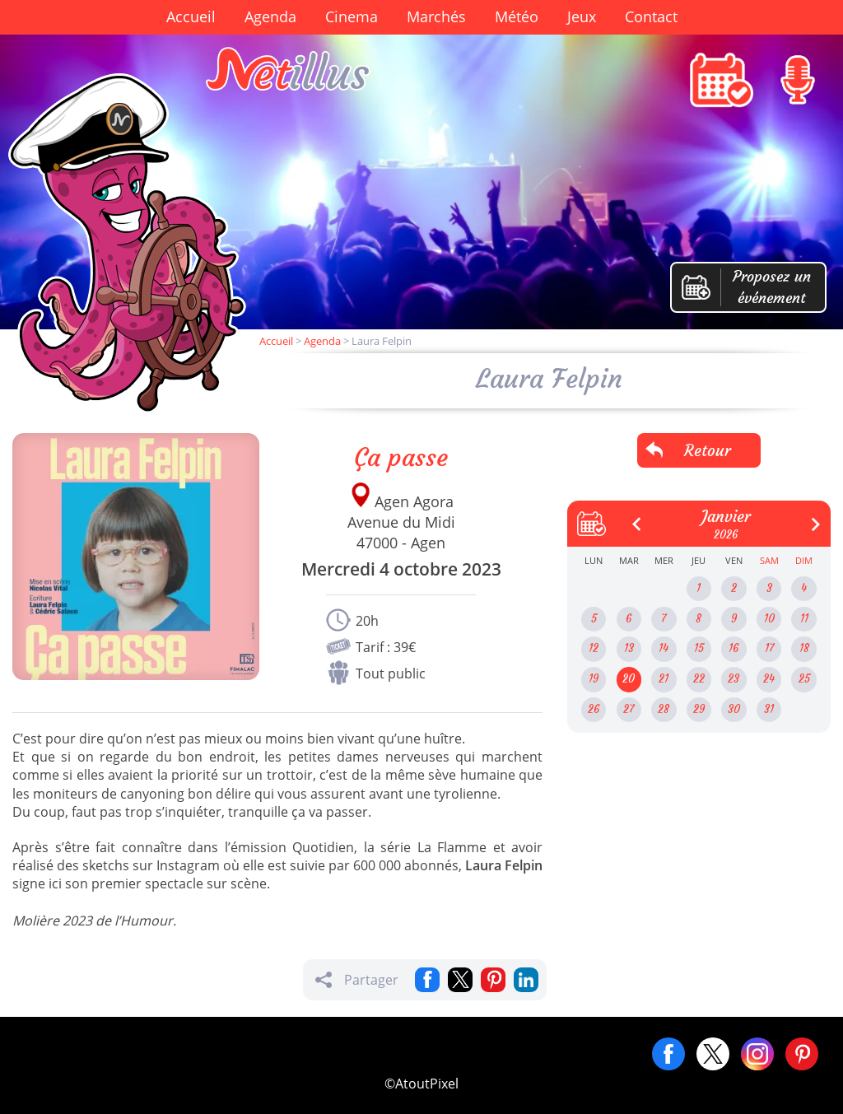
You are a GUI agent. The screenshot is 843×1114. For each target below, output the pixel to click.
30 (734, 709)
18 (804, 648)
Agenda (270, 16)
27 (628, 709)
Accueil (191, 16)
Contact (651, 16)
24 (769, 679)
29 (699, 709)
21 (663, 679)
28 (663, 709)
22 (699, 679)
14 (663, 648)
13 (629, 648)
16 (733, 648)
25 (804, 679)
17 (769, 648)
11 (804, 619)
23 (733, 679)
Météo (516, 16)
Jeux (581, 16)
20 (628, 679)
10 (769, 619)
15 (699, 648)
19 (593, 679)
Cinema (351, 16)
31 (769, 709)
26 (593, 709)
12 (593, 648)
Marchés (436, 16)
